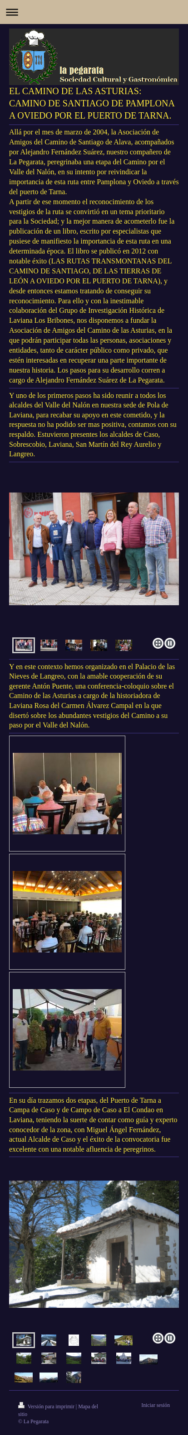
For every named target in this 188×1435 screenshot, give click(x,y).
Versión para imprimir (47, 1407)
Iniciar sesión (155, 1405)
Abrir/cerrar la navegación (94, 12)
